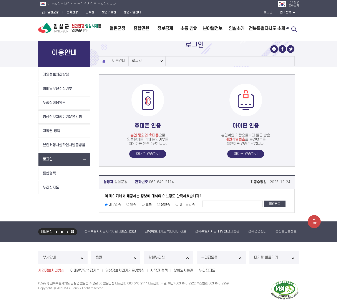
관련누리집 (168, 257)
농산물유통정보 (286, 231)
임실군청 (53, 12)
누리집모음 (221, 257)
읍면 (116, 257)
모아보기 (73, 231)
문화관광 (72, 12)
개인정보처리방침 (56, 74)
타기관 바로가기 (274, 257)
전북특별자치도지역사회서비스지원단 (110, 231)
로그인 (268, 12)
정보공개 (165, 28)
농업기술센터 (132, 12)
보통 (149, 204)
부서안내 (63, 257)
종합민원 (141, 28)
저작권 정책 (51, 131)
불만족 (165, 204)
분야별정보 (212, 28)
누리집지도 (51, 187)
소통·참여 (189, 28)
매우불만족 (187, 204)
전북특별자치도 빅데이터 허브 (165, 231)
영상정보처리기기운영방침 (62, 117)
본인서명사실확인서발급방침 (64, 145)
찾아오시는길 (183, 270)
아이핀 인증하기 (246, 154)
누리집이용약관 (54, 103)
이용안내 (118, 61)
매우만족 (115, 204)
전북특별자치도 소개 (269, 28)
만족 (133, 204)
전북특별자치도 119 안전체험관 (217, 231)
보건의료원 (109, 12)
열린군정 (117, 28)
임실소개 (236, 28)
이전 (56, 231)
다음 (67, 231)
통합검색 (49, 173)
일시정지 (62, 231)
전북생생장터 (257, 231)
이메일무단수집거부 (57, 89)
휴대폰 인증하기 (148, 154)
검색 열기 (294, 29)
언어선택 (287, 12)
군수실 (90, 12)
